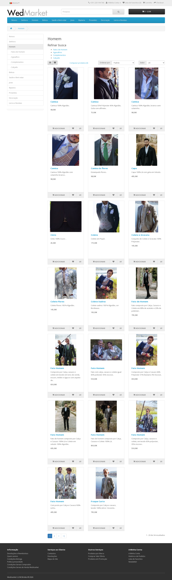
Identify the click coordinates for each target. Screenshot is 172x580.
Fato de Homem (139, 301)
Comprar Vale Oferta (96, 556)
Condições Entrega (14, 559)
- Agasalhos (14, 57)
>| (64, 536)
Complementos (59, 55)
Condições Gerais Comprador (19, 564)
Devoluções (52, 556)
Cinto (53, 234)
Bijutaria (81, 20)
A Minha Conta (134, 553)
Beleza (45, 20)
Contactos (52, 553)
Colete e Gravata (140, 234)
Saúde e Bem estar (59, 20)
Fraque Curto (98, 501)
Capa (134, 168)
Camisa (54, 101)
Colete (94, 234)
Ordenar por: (105, 62)
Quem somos (12, 556)
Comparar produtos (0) (79, 63)
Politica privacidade (15, 562)
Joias (72, 20)
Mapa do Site (53, 559)
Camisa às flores (99, 168)
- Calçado (13, 67)
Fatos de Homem (60, 49)
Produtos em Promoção (97, 559)
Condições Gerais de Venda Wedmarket (23, 567)
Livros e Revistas (120, 20)
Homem (35, 20)
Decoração (105, 20)
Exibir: (142, 62)
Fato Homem (57, 368)
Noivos (14, 20)
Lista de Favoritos (135, 559)
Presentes (93, 20)
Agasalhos (57, 52)
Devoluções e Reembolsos (17, 553)
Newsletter (133, 562)
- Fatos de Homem (17, 52)
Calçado (56, 58)
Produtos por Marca (96, 553)
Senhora (24, 20)
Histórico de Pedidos (137, 556)
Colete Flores (57, 301)
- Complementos (16, 62)
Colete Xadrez (98, 301)
